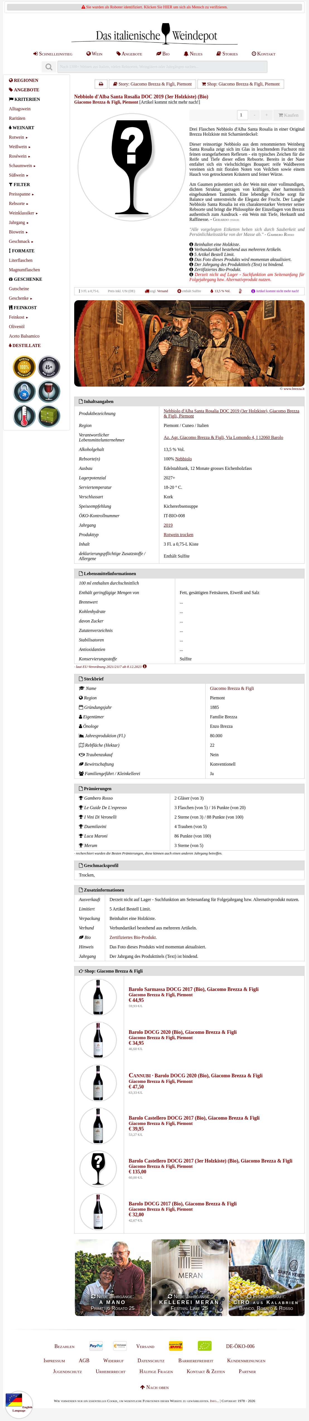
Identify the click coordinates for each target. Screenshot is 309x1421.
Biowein (16, 231)
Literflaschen (20, 260)
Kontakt (264, 54)
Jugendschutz (67, 1371)
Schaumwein (20, 165)
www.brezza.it (294, 389)
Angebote (129, 54)
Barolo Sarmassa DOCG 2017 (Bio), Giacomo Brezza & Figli (194, 989)
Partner (247, 1371)
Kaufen (288, 115)
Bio (163, 54)
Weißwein (18, 146)
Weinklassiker (21, 213)
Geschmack (19, 241)
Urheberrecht (110, 1371)
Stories (227, 54)
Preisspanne (19, 194)
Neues (193, 54)
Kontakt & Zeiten (206, 1371)
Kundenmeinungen (246, 1360)
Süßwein (17, 175)
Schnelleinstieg (52, 54)
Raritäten (17, 118)
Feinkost (16, 317)
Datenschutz (151, 1360)
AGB (84, 1360)
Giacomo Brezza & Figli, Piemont (106, 102)
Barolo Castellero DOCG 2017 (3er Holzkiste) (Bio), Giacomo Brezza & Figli (210, 1161)
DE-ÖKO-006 (240, 1346)
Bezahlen (64, 1346)
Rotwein (16, 137)
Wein (94, 54)
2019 (168, 525)
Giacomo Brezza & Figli (232, 688)
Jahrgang (17, 222)
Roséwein (17, 156)
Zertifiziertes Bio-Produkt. (133, 937)
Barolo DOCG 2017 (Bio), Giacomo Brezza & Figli (182, 1204)
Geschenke (18, 298)
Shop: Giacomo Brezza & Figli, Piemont (240, 84)
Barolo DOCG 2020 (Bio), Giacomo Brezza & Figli (182, 1032)
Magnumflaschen (24, 269)
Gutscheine (19, 288)
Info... (214, 1401)
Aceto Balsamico (24, 336)
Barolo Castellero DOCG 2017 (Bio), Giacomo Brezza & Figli (194, 1118)
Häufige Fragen (156, 1371)
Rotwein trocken (178, 534)
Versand (162, 291)
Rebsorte (17, 203)
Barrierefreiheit (195, 1360)
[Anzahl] (242, 115)
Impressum (54, 1360)
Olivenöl (17, 326)
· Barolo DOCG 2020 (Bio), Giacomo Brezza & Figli (195, 1075)
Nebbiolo (183, 458)
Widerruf (113, 1360)
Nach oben (154, 1387)
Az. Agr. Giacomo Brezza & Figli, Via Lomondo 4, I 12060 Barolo (223, 437)
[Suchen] (49, 67)
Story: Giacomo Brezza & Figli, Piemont (152, 84)
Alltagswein (19, 108)
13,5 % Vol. (222, 291)
